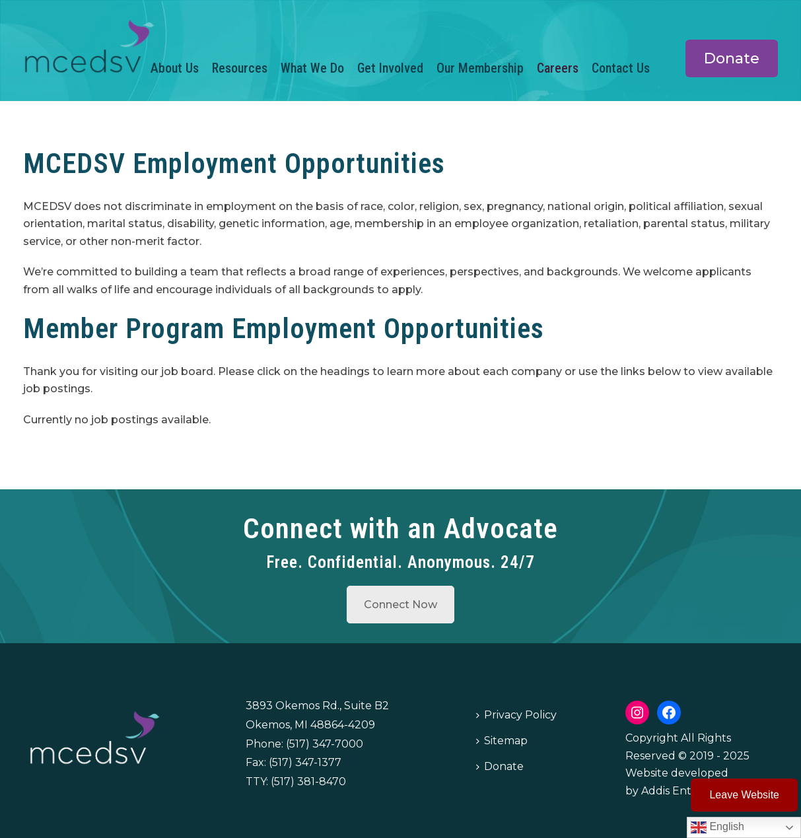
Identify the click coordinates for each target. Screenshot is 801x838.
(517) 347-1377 (305, 762)
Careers (557, 68)
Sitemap (502, 740)
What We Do (312, 68)
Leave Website (744, 794)
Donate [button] (731, 58)
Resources (239, 68)
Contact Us (621, 68)
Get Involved (390, 68)
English (717, 827)
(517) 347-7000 (324, 744)
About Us (175, 68)
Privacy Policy (516, 715)
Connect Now (400, 604)
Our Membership (480, 68)
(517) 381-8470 (308, 781)
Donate (500, 766)
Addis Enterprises (686, 791)
